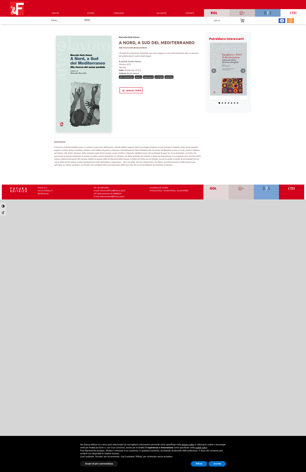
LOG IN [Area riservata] (217, 20)
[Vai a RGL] (216, 192)
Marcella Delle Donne (129, 37)
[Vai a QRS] (241, 192)
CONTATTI (189, 13)
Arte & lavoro (133, 73)
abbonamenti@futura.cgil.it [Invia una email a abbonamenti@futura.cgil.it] (112, 196)
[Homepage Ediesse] (18, 189)
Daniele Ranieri (134, 61)
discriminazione (126, 77)
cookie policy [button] (201, 447)
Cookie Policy (169, 190)
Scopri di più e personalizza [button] (99, 463)
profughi (159, 77)
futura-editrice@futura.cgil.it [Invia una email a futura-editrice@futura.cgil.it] (112, 190)
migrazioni (148, 77)
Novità (55, 13)
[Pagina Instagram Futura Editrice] (290, 20)
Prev (213, 70)
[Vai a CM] (291, 192)
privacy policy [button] (188, 444)
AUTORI (90, 13)
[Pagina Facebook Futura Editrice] (282, 20)
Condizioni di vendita (159, 187)
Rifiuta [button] (199, 463)
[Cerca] (66, 20)
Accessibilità (182, 190)
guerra (138, 77)
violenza (169, 77)
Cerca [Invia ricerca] (87, 20)
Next (243, 70)
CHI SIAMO (161, 13)
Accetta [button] (217, 463)
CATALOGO (119, 13)
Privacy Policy (156, 190)
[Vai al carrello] (242, 20)
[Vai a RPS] (266, 192)
